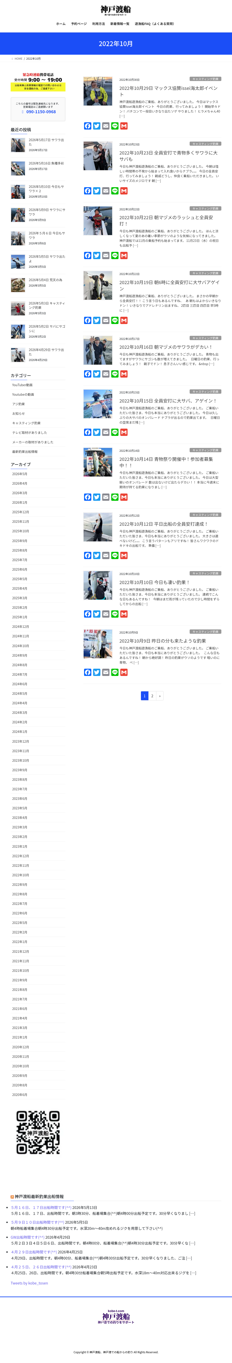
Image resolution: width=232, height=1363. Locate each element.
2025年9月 (19, 540)
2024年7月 (19, 674)
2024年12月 (20, 626)
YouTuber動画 (22, 385)
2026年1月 (19, 502)
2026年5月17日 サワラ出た (46, 142)
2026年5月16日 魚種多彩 (46, 163)
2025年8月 (19, 550)
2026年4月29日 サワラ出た (46, 351)
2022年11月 (20, 865)
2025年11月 (20, 521)
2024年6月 (19, 684)
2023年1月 (19, 846)
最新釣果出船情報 (25, 451)
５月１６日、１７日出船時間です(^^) (41, 1207)
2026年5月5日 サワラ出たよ (47, 258)
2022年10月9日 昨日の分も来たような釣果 (162, 640)
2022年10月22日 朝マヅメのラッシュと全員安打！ (166, 220)
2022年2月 (19, 932)
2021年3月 (19, 1027)
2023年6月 (19, 798)
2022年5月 (19, 922)
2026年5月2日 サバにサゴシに (47, 328)
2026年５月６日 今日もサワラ (47, 235)
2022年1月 (19, 941)
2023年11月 (20, 751)
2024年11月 (20, 636)
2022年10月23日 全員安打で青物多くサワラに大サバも (168, 155)
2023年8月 (19, 779)
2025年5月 (19, 579)
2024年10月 (20, 645)
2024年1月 (19, 731)
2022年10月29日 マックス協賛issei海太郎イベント (168, 91)
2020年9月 (19, 1075)
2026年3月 (19, 493)
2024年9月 (19, 655)
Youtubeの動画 (23, 394)
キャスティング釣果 (205, 79)
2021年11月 (20, 961)
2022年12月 (20, 856)
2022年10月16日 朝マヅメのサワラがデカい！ (166, 347)
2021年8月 (19, 989)
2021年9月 (19, 980)
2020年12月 (20, 1047)
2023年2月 (19, 836)
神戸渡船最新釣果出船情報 (39, 1196)
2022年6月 (19, 913)
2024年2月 (19, 722)
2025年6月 (19, 569)
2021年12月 (20, 951)
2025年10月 (20, 531)
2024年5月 (19, 693)
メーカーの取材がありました (32, 442)
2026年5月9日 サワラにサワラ (47, 211)
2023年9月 (19, 770)
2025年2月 (19, 607)
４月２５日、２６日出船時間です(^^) (41, 1267)
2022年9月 (19, 884)
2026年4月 (19, 483)
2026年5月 (19, 474)
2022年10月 (20, 875)
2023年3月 (19, 827)
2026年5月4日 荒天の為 (45, 280)
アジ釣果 (18, 404)
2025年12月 (20, 512)
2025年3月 (19, 598)
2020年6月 (19, 1094)
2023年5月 (19, 808)
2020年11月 (20, 1056)
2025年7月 (19, 559)
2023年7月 (19, 789)
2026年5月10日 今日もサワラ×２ (46, 188)
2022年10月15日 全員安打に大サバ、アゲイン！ (168, 400)
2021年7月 (19, 999)
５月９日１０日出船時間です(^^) (37, 1222)
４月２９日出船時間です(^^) (34, 1252)
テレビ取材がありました (29, 432)
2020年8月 (19, 1085)
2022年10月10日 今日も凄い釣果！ (154, 582)
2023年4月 (19, 817)
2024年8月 (19, 665)
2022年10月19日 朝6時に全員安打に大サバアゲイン (169, 285)
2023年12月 (20, 741)
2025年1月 (19, 617)
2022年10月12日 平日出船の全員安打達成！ (163, 524)
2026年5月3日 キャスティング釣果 (47, 305)
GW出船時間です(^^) (28, 1237)
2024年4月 (19, 703)
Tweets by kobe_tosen (29, 1283)
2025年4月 (19, 588)
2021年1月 (19, 1037)
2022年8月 (19, 894)
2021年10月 (20, 970)
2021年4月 (19, 1018)
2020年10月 (20, 1066)
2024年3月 (19, 712)
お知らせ (18, 413)
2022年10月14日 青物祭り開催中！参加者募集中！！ (166, 462)
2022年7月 (19, 903)
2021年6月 (19, 1008)
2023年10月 (20, 760)
